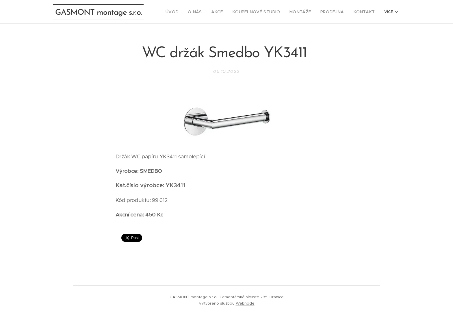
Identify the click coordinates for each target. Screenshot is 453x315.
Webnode (245, 303)
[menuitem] (188, 12)
